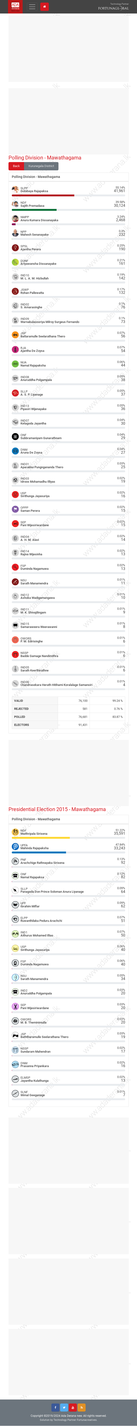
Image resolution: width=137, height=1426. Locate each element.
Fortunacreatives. (87, 1420)
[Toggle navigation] (33, 7)
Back (16, 166)
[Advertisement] (68, 49)
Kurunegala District (41, 166)
